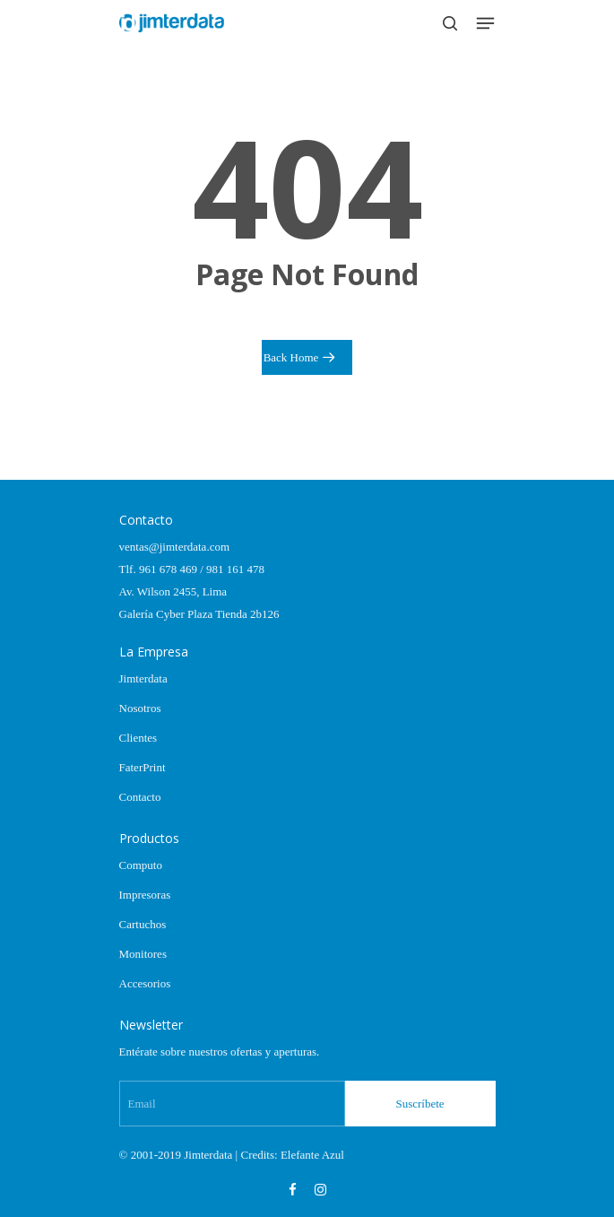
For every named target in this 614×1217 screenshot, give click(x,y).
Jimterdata (143, 678)
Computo (140, 865)
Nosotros (140, 708)
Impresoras (145, 894)
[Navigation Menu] (485, 23)
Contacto (140, 797)
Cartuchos (143, 924)
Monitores (143, 954)
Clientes (138, 737)
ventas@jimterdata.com (174, 546)
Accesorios (145, 983)
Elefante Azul (312, 1154)
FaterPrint (142, 767)
